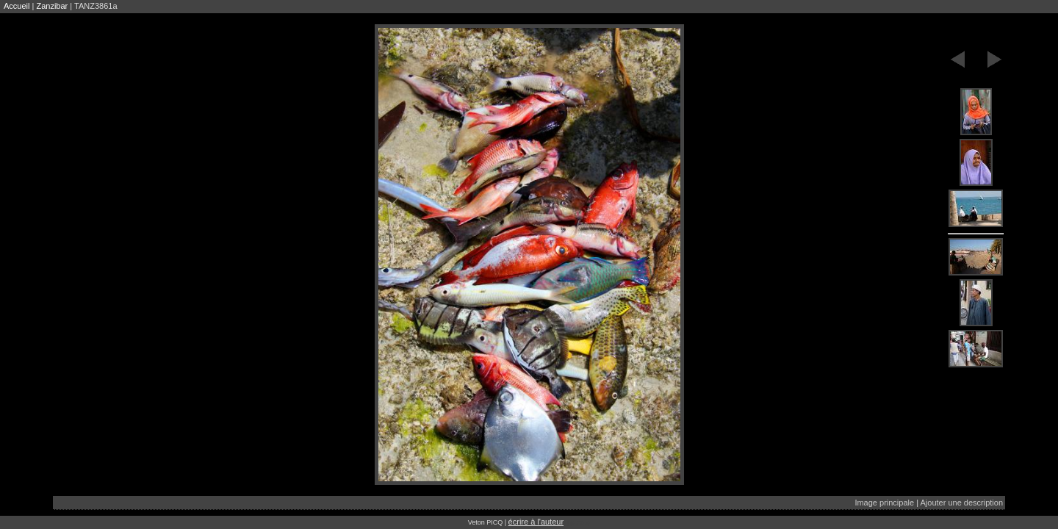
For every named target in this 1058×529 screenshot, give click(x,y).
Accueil (16, 5)
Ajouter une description (961, 502)
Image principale (884, 502)
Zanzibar (52, 5)
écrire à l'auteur (536, 521)
